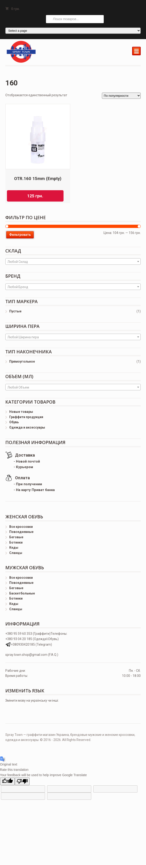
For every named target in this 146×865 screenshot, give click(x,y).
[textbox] (73, 261)
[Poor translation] (22, 781)
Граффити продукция (26, 417)
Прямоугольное (22, 361)
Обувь (14, 422)
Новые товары (21, 412)
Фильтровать (20, 234)
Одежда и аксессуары (27, 427)
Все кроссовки (21, 527)
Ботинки (16, 542)
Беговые (16, 537)
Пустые (15, 311)
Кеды (13, 547)
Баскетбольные (22, 593)
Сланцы (15, 553)
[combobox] (73, 261)
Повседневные (21, 532)
